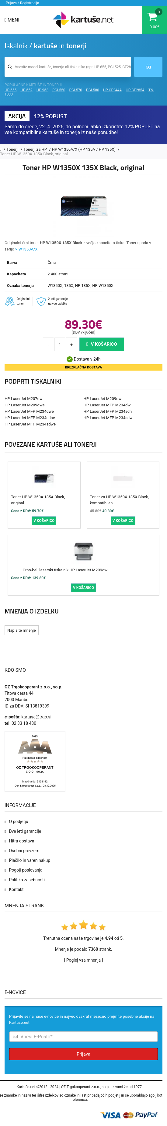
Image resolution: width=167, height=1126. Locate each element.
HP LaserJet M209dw (103, 398)
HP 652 (26, 90)
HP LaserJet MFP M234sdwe (30, 424)
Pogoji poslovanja (25, 870)
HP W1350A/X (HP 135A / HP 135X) (84, 149)
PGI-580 (92, 90)
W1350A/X (28, 249)
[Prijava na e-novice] (83, 1036)
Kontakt (16, 889)
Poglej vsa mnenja (83, 960)
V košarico (101, 344)
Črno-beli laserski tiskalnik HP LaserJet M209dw (65, 570)
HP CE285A (135, 90)
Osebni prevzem (24, 850)
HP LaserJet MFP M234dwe (29, 411)
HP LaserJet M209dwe (25, 405)
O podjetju (18, 821)
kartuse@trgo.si (36, 716)
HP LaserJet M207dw (24, 398)
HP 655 (10, 90)
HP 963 (42, 90)
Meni (12, 20)
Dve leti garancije (25, 831)
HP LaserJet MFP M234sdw (108, 417)
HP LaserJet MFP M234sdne (30, 417)
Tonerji (12, 149)
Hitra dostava (21, 841)
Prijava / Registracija (22, 3)
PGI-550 (58, 90)
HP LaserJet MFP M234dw (107, 405)
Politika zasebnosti (27, 879)
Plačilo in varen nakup (29, 860)
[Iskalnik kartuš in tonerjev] (68, 67)
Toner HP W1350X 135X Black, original (34, 154)
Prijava (83, 1054)
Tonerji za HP (35, 149)
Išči (148, 67)
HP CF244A (112, 90)
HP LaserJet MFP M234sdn (108, 411)
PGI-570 (75, 90)
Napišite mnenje (21, 630)
